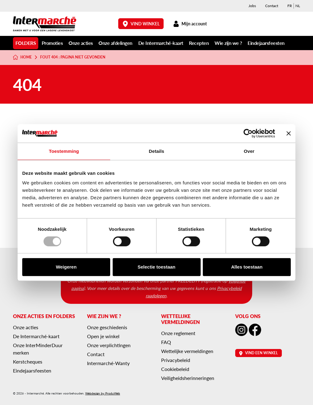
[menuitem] (289, 6)
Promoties (52, 42)
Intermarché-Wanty (108, 363)
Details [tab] (156, 151)
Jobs (252, 5)
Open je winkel (103, 336)
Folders (25, 42)
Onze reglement (178, 333)
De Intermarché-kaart (160, 42)
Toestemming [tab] (64, 151)
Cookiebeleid (175, 369)
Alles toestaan (247, 266)
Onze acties (81, 42)
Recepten (199, 42)
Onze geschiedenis (107, 327)
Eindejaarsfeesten (266, 42)
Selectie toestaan (157, 266)
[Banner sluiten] (288, 133)
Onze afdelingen (115, 42)
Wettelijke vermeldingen (187, 351)
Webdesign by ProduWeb (102, 393)
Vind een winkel (258, 352)
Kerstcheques (27, 361)
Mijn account (190, 23)
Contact (271, 5)
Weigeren (66, 266)
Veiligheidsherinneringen (187, 377)
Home (22, 57)
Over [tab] (249, 151)
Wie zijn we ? (228, 42)
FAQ (166, 342)
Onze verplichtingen (109, 345)
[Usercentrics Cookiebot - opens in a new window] (248, 133)
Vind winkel (141, 23)
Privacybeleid (175, 360)
